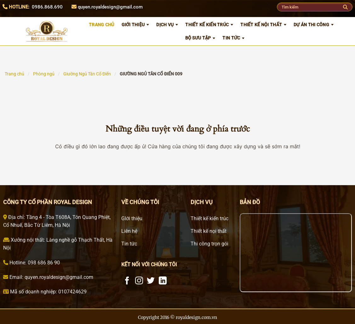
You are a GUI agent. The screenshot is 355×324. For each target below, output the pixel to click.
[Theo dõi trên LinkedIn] (163, 281)
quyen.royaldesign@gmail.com (110, 7)
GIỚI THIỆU (133, 24)
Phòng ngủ (43, 73)
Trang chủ (14, 73)
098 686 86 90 (43, 263)
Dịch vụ (165, 24)
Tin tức (231, 37)
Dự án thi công (311, 24)
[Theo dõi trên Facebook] (127, 281)
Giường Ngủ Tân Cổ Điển (87, 73)
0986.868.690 (47, 7)
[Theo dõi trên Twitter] (151, 281)
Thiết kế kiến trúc (207, 24)
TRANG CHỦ (101, 24)
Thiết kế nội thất (261, 24)
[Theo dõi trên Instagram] (139, 281)
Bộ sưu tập (198, 37)
